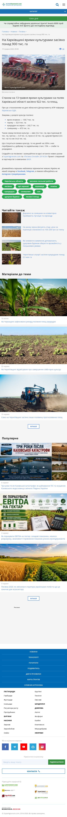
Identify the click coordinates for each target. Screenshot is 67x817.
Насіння (8, 720)
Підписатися (56, 762)
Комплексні (39, 725)
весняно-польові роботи (41, 181)
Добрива (39, 708)
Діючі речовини (33, 674)
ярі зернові (23, 186)
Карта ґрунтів (33, 679)
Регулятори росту (11, 708)
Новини (14, 31)
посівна (8, 186)
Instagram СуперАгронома (13, 174)
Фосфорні (39, 716)
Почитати (33, 663)
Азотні (37, 712)
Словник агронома (33, 685)
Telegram (30, 171)
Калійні (38, 720)
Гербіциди (8, 696)
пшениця (39, 186)
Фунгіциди (8, 700)
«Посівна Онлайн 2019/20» (35, 156)
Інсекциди (8, 704)
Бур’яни (7, 716)
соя (38, 191)
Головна (5, 31)
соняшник (26, 191)
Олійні (6, 733)
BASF (29, 159)
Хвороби (39, 733)
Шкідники (40, 704)
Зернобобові (9, 729)
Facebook (21, 171)
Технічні (38, 696)
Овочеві (38, 700)
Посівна (22, 31)
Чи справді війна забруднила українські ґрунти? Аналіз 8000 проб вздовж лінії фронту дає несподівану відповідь (33, 24)
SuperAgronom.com (12, 156)
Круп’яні (38, 691)
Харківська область (14, 181)
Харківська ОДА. (9, 110)
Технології (33, 657)
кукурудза (9, 191)
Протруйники (9, 712)
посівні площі (32, 196)
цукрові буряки (12, 196)
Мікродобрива (41, 729)
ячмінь (54, 186)
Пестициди (9, 691)
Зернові (7, 725)
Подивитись (33, 668)
